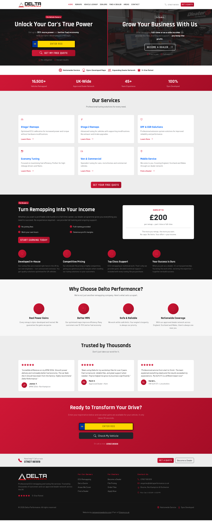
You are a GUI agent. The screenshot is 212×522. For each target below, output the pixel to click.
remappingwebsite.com (101, 514)
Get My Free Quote (54, 53)
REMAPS (78, 4)
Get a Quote (187, 4)
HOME (70, 4)
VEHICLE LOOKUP (91, 4)
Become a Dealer (160, 47)
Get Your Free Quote (106, 186)
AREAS (126, 4)
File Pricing (112, 485)
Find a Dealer (83, 493)
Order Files (112, 489)
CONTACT (135, 4)
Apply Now (112, 493)
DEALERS (103, 4)
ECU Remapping (84, 481)
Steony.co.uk (124, 514)
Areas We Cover (84, 489)
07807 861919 (172, 4)
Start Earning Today (33, 242)
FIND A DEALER (115, 4)
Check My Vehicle (106, 437)
